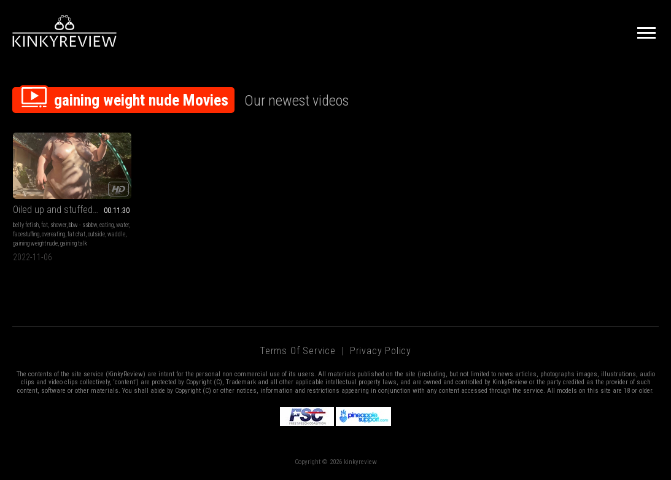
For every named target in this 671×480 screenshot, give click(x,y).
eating (106, 225)
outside (96, 234)
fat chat (76, 234)
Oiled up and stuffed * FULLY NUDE (72, 209)
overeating (53, 234)
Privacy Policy (380, 351)
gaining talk (73, 243)
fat (44, 225)
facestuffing (26, 234)
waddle (116, 234)
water (122, 225)
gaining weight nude (35, 243)
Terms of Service (298, 351)
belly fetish (26, 225)
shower (58, 225)
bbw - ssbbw (83, 225)
